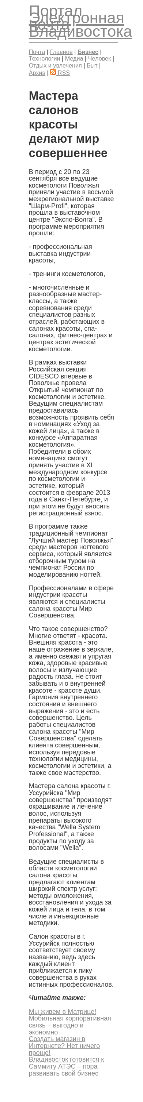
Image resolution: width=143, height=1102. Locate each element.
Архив (37, 72)
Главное (61, 51)
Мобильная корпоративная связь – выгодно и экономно (70, 1025)
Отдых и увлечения (55, 65)
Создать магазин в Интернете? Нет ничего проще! (64, 1045)
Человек (99, 58)
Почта (37, 51)
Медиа (74, 58)
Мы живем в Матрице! (63, 1011)
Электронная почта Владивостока (80, 24)
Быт (92, 65)
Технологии (44, 58)
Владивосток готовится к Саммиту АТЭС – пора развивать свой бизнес (66, 1066)
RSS (60, 72)
